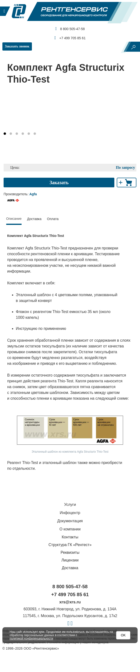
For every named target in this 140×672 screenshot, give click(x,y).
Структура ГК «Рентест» (70, 545)
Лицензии (69, 560)
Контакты (70, 537)
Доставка (34, 219)
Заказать (59, 182)
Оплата (52, 219)
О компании (70, 529)
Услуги (70, 504)
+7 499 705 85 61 (70, 38)
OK (123, 635)
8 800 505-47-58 (70, 28)
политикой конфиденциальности (31, 638)
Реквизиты (70, 552)
